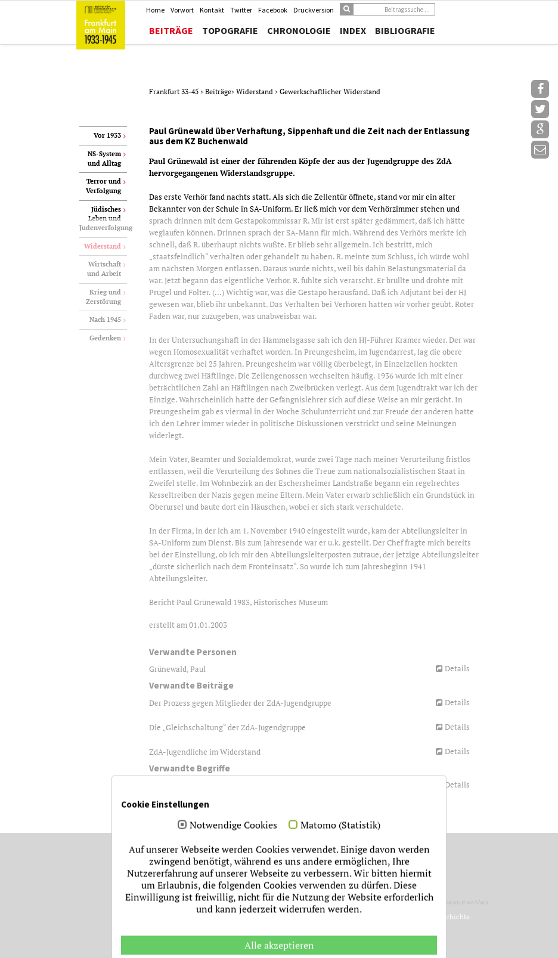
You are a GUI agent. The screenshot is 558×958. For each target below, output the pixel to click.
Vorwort (182, 9)
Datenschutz (420, 947)
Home (155, 9)
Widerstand (255, 91)
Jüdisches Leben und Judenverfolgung (103, 218)
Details (457, 668)
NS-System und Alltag (104, 159)
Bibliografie (405, 30)
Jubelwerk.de (407, 936)
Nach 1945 (105, 319)
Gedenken (105, 338)
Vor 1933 (107, 135)
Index (353, 30)
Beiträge (171, 30)
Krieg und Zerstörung (103, 297)
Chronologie (299, 30)
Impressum (378, 947)
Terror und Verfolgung (103, 186)
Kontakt (212, 9)
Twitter (241, 9)
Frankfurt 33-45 (174, 91)
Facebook (272, 9)
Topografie (230, 30)
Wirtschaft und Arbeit (104, 269)
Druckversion (313, 9)
